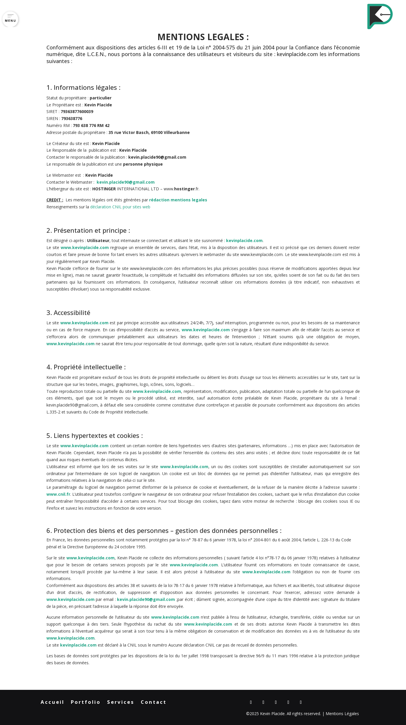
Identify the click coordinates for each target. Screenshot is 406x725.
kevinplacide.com (297, 54)
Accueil (52, 702)
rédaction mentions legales (178, 200)
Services (120, 702)
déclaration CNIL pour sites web (120, 207)
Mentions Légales (342, 713)
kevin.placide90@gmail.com (126, 182)
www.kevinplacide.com (85, 247)
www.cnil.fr (58, 494)
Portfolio (86, 702)
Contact (154, 702)
